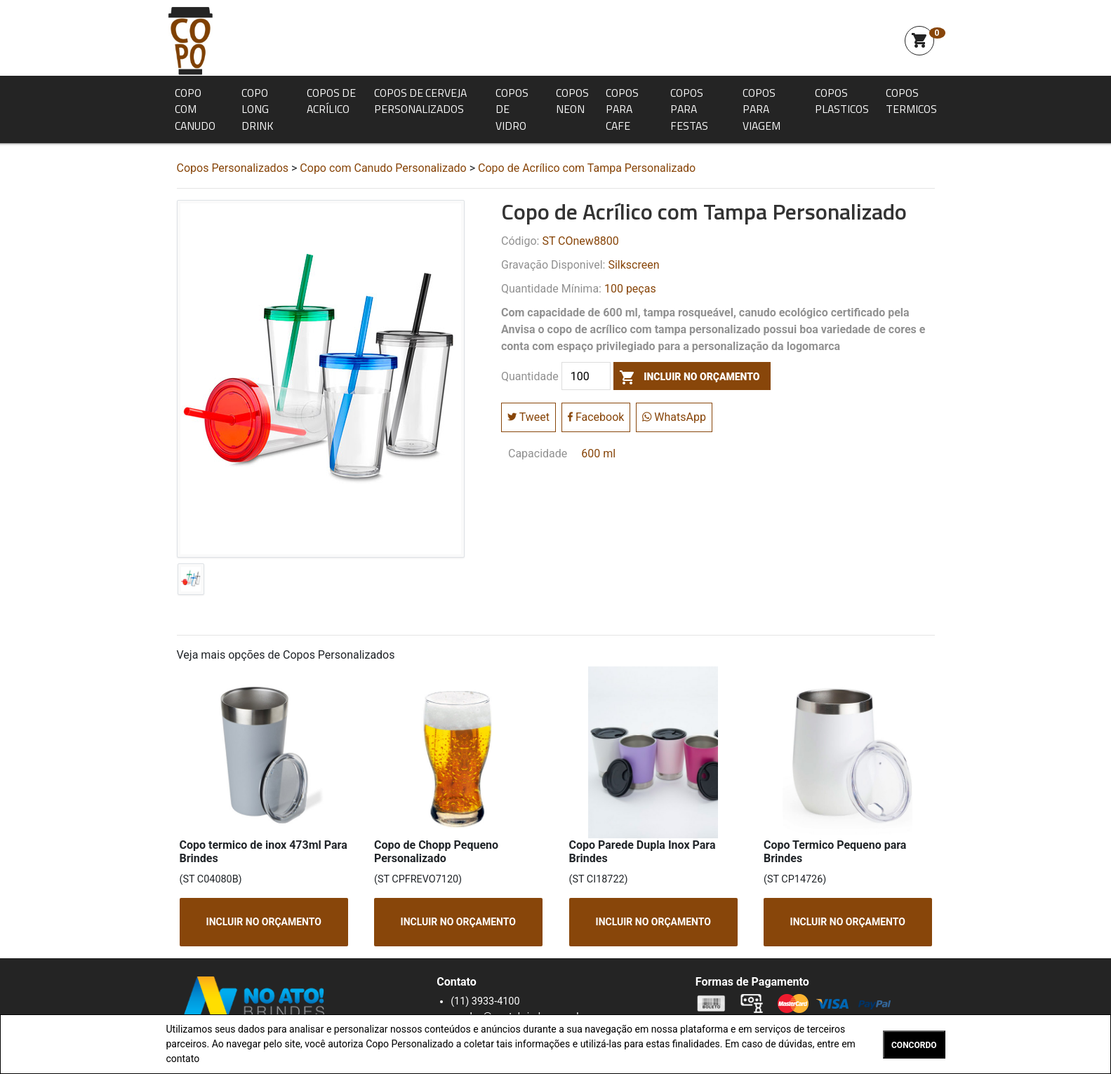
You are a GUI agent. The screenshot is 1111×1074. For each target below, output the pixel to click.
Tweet (528, 417)
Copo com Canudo (195, 109)
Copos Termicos (911, 101)
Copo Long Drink (257, 109)
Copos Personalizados (233, 168)
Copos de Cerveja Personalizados (420, 101)
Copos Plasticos (842, 101)
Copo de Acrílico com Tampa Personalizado (587, 168)
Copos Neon (572, 101)
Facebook (596, 417)
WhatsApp (674, 417)
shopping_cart (919, 40)
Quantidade (530, 376)
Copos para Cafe (622, 109)
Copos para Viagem (761, 109)
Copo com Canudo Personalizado (383, 168)
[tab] (190, 582)
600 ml (598, 453)
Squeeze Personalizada (190, 41)
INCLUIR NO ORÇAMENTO (263, 921)
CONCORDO (913, 1045)
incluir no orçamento (686, 376)
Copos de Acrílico (331, 101)
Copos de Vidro (511, 109)
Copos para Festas (689, 109)
